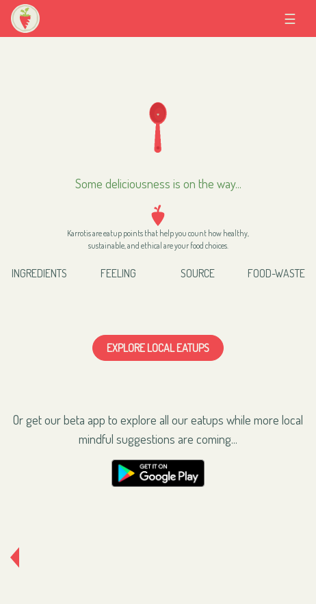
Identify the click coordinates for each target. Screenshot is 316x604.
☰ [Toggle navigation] (294, 18)
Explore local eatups (158, 348)
